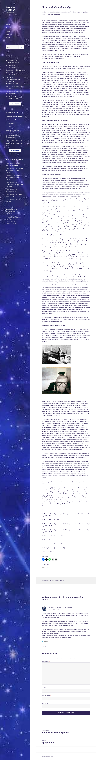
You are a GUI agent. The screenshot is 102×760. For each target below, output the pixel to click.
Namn (44, 688)
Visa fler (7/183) (15, 151)
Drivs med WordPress (47, 756)
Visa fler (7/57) (15, 104)
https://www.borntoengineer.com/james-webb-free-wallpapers (15, 211)
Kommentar (46, 661)
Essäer (8, 24)
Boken (8, 37)
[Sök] (21, 47)
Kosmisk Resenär (10, 8)
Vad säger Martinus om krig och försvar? (15, 170)
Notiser (8, 31)
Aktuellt (8, 28)
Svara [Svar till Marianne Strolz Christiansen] (44, 646)
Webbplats (45, 703)
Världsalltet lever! (11, 191)
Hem (7, 21)
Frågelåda (9, 34)
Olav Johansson (55, 580)
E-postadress (46, 695)
